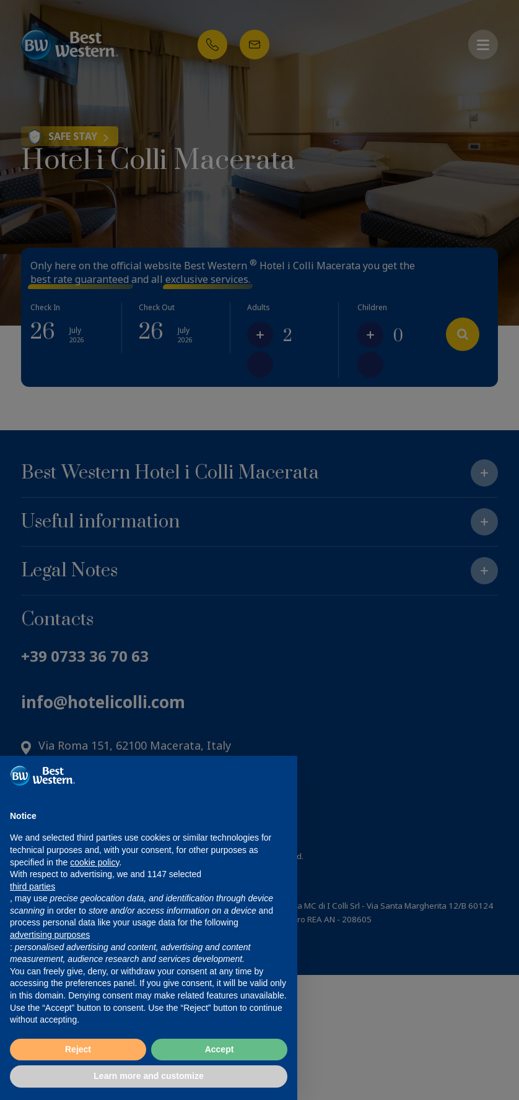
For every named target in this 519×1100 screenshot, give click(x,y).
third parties (32, 886)
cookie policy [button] (94, 862)
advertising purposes (50, 935)
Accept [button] (219, 1049)
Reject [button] (78, 1049)
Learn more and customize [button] (148, 1076)
